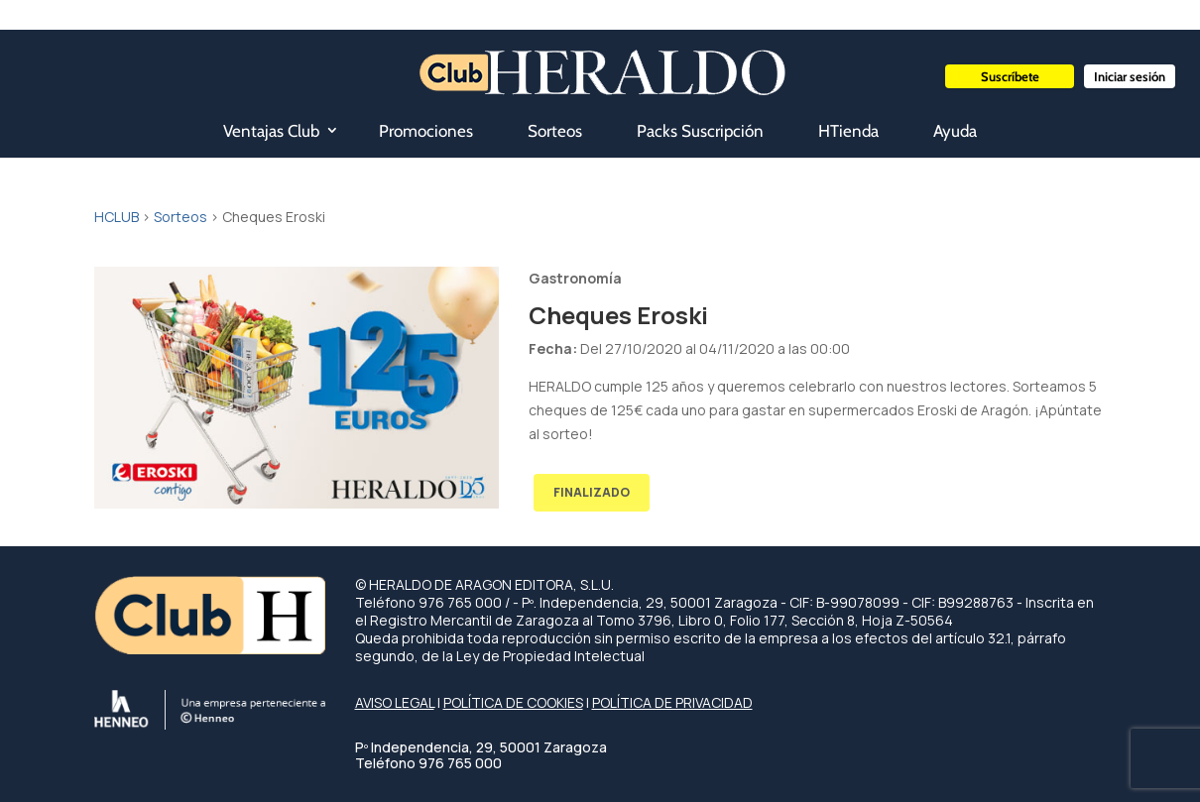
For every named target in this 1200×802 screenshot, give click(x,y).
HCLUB (116, 216)
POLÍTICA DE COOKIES (513, 702)
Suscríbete (1010, 76)
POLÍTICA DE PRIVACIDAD (672, 702)
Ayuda (955, 131)
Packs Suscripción (700, 131)
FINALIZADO (591, 492)
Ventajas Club (271, 131)
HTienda (848, 131)
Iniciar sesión (1129, 76)
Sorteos (555, 131)
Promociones (426, 131)
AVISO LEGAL (394, 702)
